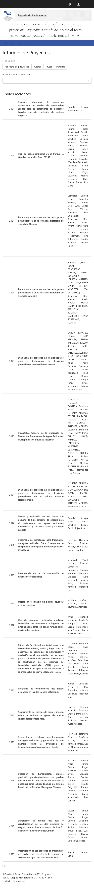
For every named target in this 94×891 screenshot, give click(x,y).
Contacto (7, 880)
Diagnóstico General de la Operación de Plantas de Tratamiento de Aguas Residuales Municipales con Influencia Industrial (41, 436)
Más (5, 865)
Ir (88, 80)
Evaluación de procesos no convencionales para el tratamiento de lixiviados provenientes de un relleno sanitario (41, 361)
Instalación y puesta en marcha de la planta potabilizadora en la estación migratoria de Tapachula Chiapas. (41, 221)
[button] (70, 4)
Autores (37, 66)
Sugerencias (19, 880)
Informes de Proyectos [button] (17, 43)
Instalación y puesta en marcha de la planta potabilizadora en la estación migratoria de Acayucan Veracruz (41, 292)
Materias (60, 66)
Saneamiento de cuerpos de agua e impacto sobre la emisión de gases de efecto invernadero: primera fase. (41, 715)
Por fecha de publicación (17, 66)
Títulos (48, 66)
